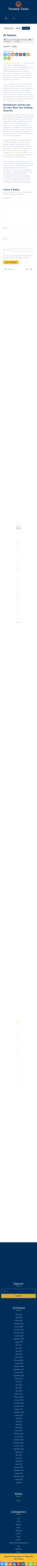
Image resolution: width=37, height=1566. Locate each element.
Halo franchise (17, 151)
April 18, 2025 (11, 40)
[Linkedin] (16, 54)
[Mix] (28, 54)
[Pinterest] (20, 54)
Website (6, 250)
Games (18, 28)
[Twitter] (9, 54)
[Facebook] (5, 54)
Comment (7, 198)
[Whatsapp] (5, 58)
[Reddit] (13, 54)
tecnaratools (24, 40)
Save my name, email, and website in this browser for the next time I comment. (18, 257)
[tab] (6, 18)
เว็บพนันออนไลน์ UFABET (12, 63)
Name (5, 228)
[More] (9, 58)
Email (5, 239)
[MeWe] (24, 54)
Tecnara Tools (18, 9)
